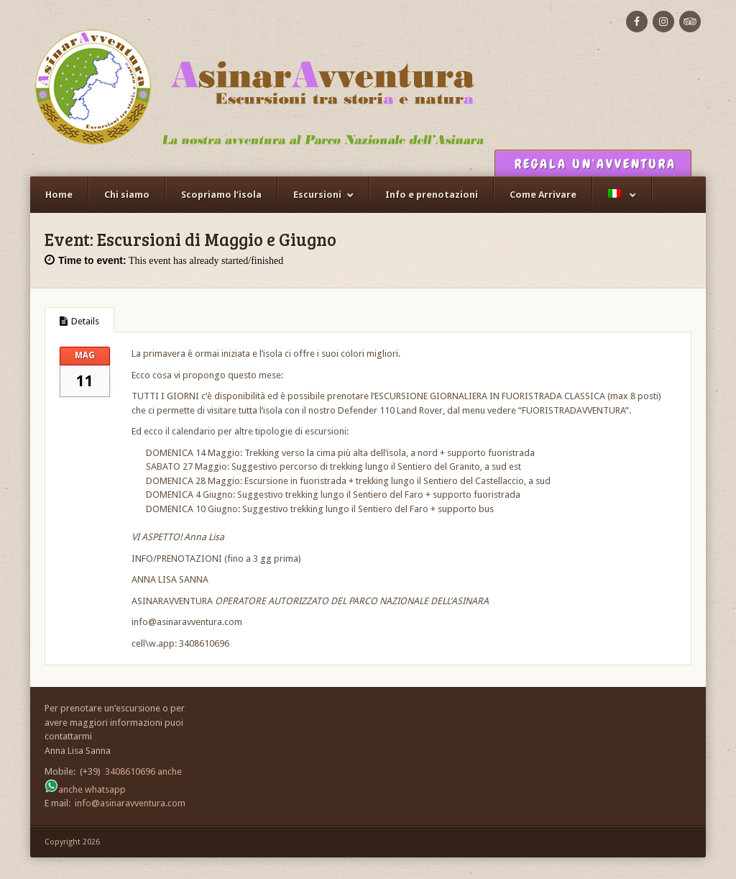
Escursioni (317, 194)
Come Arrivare (543, 194)
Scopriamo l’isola (221, 194)
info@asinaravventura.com (130, 803)
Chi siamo (127, 194)
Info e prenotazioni (431, 194)
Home (59, 194)
